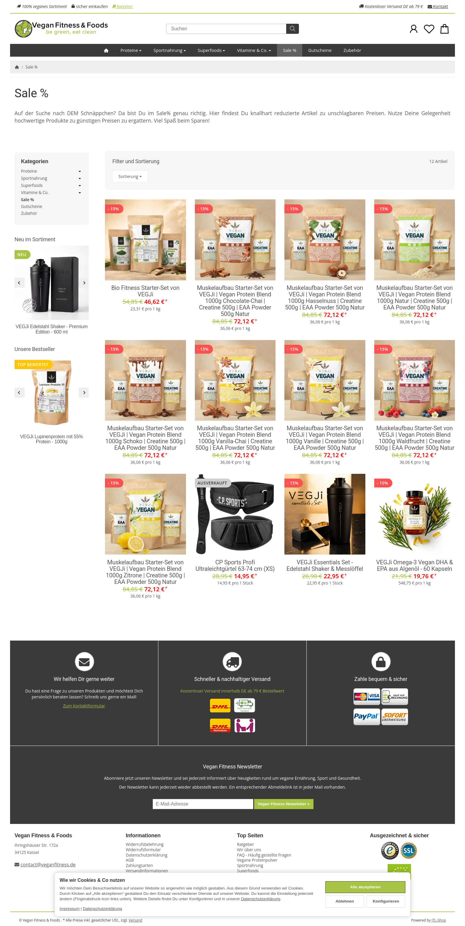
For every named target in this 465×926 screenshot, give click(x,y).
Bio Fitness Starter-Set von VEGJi (145, 291)
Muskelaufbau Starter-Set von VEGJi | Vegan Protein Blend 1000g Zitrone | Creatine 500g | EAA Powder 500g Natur (145, 572)
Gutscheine (320, 50)
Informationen (143, 835)
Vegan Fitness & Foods (43, 835)
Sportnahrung (169, 50)
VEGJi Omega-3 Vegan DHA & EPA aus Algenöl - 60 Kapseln (414, 565)
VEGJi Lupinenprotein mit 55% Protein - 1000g (51, 439)
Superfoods (211, 50)
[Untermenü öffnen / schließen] (79, 171)
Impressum (69, 908)
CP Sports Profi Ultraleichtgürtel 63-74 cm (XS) (235, 565)
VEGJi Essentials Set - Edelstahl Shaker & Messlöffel (324, 565)
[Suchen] (232, 29)
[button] (280, 176)
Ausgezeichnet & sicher (399, 835)
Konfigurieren (386, 901)
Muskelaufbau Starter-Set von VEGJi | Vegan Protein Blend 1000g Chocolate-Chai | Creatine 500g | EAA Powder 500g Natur (235, 301)
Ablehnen (345, 901)
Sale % (289, 50)
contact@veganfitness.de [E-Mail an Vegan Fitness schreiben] (48, 864)
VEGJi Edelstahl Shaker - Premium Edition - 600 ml (52, 329)
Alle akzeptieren (365, 887)
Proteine (130, 50)
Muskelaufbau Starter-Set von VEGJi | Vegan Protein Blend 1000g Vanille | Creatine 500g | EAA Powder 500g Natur (325, 438)
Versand (135, 920)
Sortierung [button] (130, 176)
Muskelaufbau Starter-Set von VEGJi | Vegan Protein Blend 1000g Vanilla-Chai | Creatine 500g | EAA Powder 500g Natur (235, 438)
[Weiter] (84, 283)
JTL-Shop (439, 920)
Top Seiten (250, 835)
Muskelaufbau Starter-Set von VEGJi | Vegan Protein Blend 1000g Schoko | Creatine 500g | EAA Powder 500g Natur (145, 438)
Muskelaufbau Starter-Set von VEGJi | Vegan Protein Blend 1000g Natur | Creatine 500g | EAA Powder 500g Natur (414, 298)
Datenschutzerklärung (260, 899)
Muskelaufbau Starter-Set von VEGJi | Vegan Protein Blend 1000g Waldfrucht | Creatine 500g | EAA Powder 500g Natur (414, 438)
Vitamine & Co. (254, 50)
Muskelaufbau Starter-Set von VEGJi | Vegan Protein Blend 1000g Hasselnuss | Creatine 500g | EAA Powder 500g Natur (325, 298)
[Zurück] (20, 283)
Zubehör (352, 50)
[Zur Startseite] (87, 29)
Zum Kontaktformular (84, 706)
